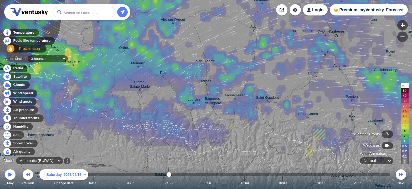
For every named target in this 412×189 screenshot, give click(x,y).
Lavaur (372, 20)
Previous (27, 178)
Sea (13, 135)
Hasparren (73, 62)
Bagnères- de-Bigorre (213, 102)
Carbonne (315, 73)
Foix (352, 117)
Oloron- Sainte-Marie (140, 85)
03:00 (131, 183)
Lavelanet (375, 121)
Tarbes (205, 82)
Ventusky (28, 12)
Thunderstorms (23, 118)
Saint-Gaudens (268, 98)
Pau (163, 73)
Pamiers (352, 97)
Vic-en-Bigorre (203, 62)
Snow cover (20, 143)
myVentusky (371, 10)
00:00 (93, 183)
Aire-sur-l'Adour (173, 20)
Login (318, 10)
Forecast (395, 10)
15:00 (282, 183)
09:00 (207, 183)
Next (401, 178)
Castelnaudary (385, 70)
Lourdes (194, 100)
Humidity (17, 126)
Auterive (339, 66)
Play (10, 178)
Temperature (20, 34)
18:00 (320, 183)
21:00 (358, 183)
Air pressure (20, 110)
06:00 (169, 183)
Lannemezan (235, 96)
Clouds (16, 85)
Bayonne (57, 47)
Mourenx (138, 64)
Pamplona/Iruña (41, 136)
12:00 (244, 183)
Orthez (124, 48)
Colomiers (325, 32)
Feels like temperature (28, 42)
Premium (348, 10)
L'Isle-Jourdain (301, 31)
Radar (15, 68)
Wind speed (20, 93)
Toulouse (336, 32)
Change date (63, 178)
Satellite (17, 77)
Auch (254, 27)
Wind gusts (19, 102)
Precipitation (21, 51)
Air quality (18, 152)
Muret (325, 52)
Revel (390, 52)
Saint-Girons (308, 114)
